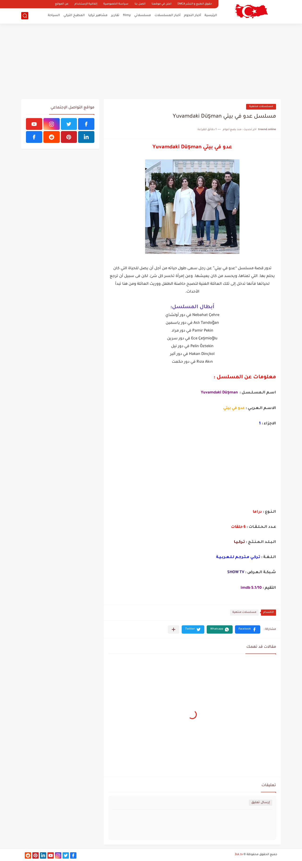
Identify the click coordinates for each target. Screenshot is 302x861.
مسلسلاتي (142, 15)
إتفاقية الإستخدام (86, 4)
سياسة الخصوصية (115, 4)
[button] (247, 629)
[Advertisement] (151, 61)
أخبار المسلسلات (167, 15)
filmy (127, 15)
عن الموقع (61, 4)
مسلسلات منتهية (261, 106)
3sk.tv (239, 854)
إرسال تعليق (260, 802)
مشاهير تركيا (98, 15)
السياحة (54, 15)
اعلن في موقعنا (161, 4)
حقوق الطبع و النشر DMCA (194, 4)
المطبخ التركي (74, 15)
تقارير (115, 15)
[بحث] (24, 15)
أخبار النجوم (192, 15)
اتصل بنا (139, 4)
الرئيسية (211, 15)
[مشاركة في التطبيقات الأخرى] (173, 629)
